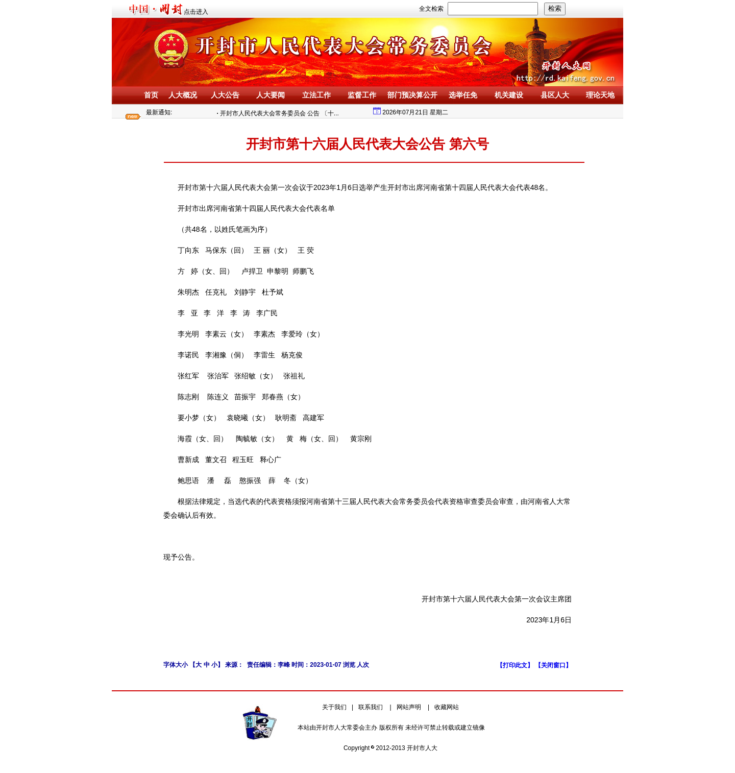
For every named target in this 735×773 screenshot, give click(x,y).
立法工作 (316, 95)
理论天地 (600, 95)
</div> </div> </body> (559, 112)
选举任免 (463, 95)
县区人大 (555, 95)
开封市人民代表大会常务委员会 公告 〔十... (281, 113)
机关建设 (509, 95)
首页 (151, 95)
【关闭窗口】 (553, 665)
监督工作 (362, 95)
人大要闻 (270, 95)
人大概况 (182, 95)
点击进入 (196, 11)
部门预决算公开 (412, 95)
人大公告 (225, 95)
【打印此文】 (516, 665)
